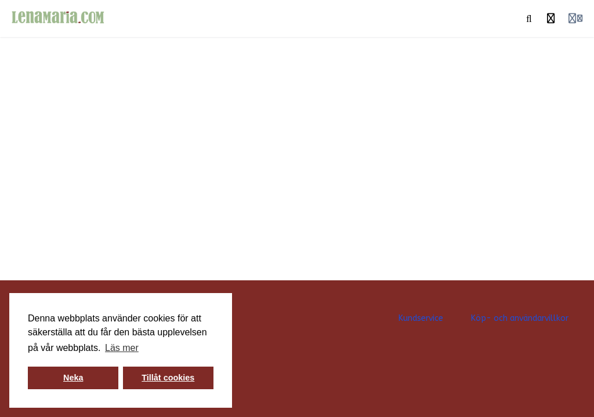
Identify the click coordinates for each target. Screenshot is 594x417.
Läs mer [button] (122, 348)
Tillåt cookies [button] (168, 377)
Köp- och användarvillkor (519, 318)
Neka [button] (73, 377)
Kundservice (421, 318)
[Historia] (551, 19)
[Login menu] (575, 18)
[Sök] (529, 19)
